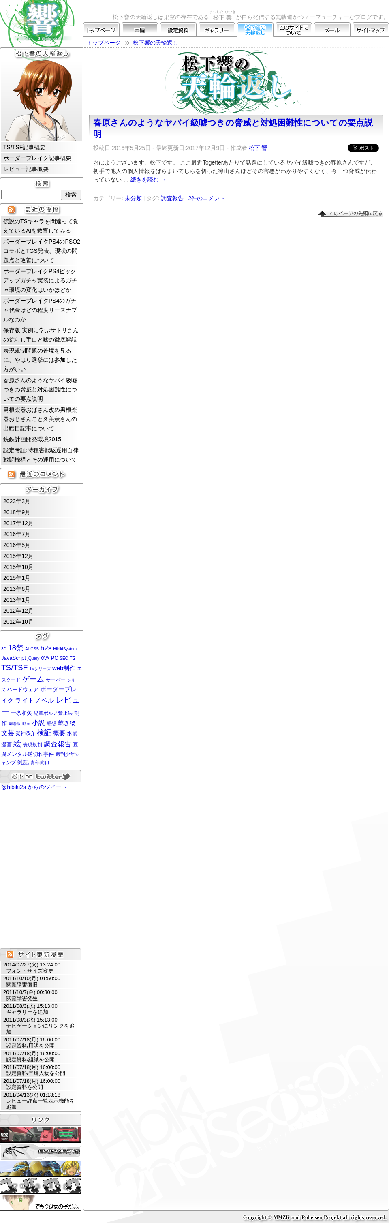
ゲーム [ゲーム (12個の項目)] (33, 679)
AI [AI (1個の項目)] (27, 649)
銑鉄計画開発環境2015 (32, 439)
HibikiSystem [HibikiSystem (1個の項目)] (65, 649)
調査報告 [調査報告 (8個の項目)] (57, 744)
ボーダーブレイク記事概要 (37, 158)
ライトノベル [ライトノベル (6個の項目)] (34, 700)
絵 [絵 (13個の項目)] (17, 744)
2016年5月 (16, 545)
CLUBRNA (40, 1135)
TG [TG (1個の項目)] (72, 658)
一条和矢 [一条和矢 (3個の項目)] (21, 713)
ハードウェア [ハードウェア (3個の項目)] (22, 689)
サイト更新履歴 (40, 954)
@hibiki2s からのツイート (34, 787)
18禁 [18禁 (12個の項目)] (16, 648)
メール (332, 29)
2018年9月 (16, 512)
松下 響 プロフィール (41, 100)
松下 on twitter (40, 776)
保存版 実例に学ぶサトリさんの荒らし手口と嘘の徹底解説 (41, 335)
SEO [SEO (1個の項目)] (64, 658)
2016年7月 (16, 534)
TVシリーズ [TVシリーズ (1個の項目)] (40, 669)
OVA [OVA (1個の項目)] (45, 658)
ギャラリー (217, 29)
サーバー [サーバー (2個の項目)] (55, 680)
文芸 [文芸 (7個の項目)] (7, 732)
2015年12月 (18, 556)
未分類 (133, 198)
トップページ (101, 29)
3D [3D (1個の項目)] (3, 649)
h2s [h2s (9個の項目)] (46, 648)
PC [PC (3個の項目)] (54, 658)
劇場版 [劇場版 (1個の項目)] (15, 723)
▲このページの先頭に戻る (350, 214)
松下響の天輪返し (255, 29)
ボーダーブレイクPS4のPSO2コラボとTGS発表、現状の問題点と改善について (41, 250)
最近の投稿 (41, 209)
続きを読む (148, 179)
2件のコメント (206, 198)
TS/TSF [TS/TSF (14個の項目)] (14, 667)
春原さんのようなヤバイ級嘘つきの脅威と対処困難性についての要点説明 (40, 389)
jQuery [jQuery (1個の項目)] (33, 658)
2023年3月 (16, 501)
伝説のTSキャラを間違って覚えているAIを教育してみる (41, 226)
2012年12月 (18, 610)
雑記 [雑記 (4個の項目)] (23, 762)
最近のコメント (41, 474)
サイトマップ (371, 29)
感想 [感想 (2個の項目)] (51, 723)
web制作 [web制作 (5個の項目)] (63, 668)
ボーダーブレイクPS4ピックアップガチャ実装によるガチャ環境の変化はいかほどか (40, 280)
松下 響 (258, 148)
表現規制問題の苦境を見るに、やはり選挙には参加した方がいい (40, 359)
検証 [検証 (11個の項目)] (44, 733)
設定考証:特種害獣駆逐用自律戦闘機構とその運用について (41, 455)
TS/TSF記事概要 (24, 147)
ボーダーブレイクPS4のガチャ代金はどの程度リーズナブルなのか (40, 310)
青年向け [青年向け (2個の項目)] (40, 762)
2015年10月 (18, 567)
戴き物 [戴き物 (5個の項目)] (67, 723)
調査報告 (172, 198)
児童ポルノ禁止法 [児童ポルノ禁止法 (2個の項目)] (53, 713)
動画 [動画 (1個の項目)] (26, 723)
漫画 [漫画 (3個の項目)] (6, 745)
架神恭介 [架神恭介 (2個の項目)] (25, 733)
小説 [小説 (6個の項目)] (38, 722)
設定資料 (178, 29)
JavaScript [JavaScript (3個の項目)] (13, 658)
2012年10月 (18, 621)
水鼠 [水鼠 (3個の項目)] (72, 733)
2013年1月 (16, 600)
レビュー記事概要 (26, 169)
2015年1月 (16, 578)
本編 (140, 29)
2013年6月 (16, 589)
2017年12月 (18, 523)
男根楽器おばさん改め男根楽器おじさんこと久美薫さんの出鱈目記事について (40, 419)
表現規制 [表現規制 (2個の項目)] (32, 745)
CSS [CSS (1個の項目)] (34, 649)
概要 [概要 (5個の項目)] (59, 733)
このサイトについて (294, 29)
